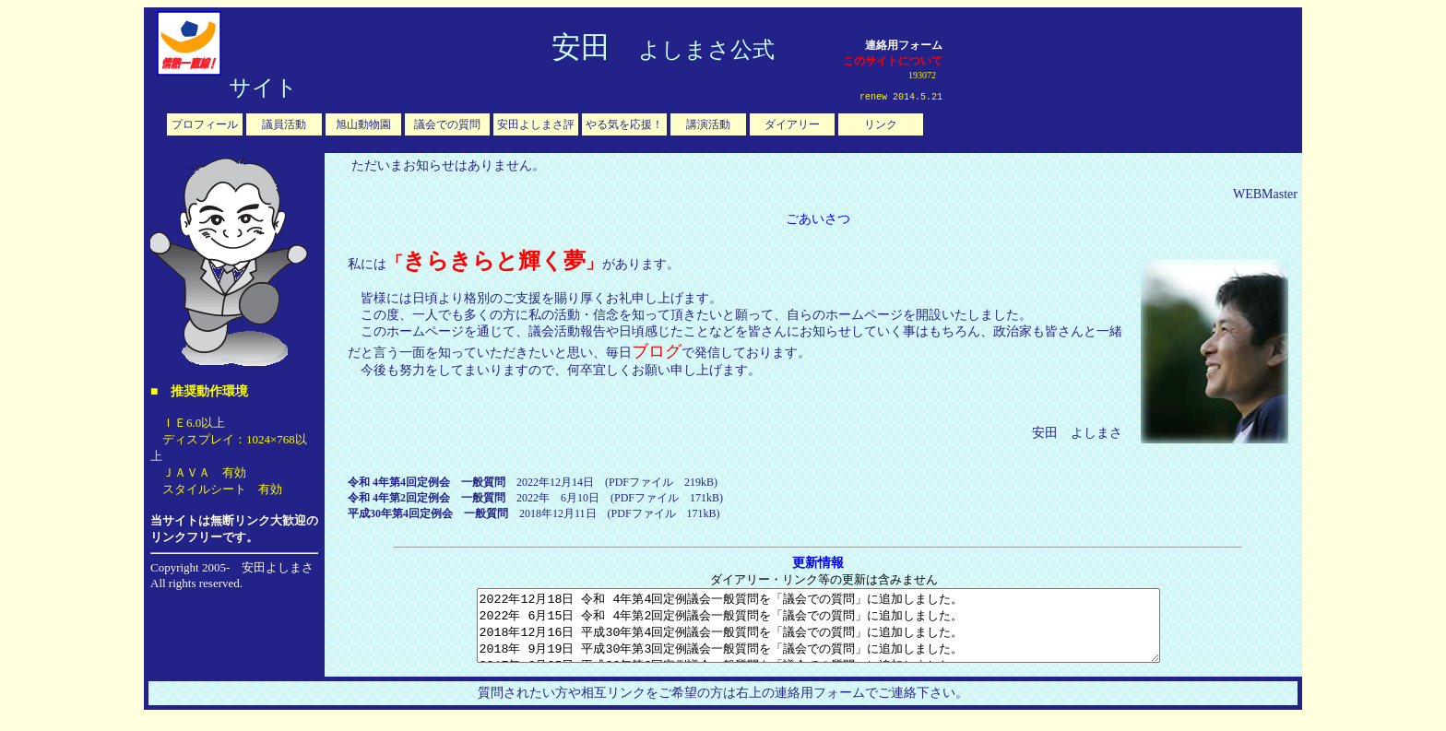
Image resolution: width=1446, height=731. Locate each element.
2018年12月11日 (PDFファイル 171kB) (534, 513)
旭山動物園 (363, 124)
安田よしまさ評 (536, 124)
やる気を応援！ (624, 124)
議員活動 (284, 124)
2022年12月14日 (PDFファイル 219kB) (532, 482)
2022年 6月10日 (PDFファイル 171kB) (535, 497)
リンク (880, 124)
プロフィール (205, 124)
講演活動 (708, 124)
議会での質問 (447, 124)
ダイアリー (792, 124)
